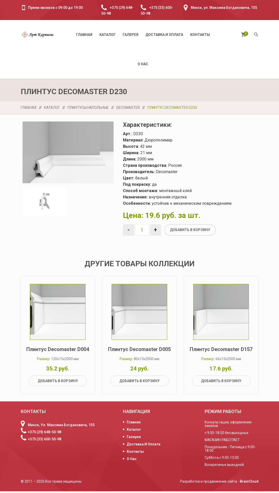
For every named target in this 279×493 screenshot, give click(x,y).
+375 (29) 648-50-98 (44, 434)
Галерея (130, 35)
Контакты (200, 35)
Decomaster (128, 108)
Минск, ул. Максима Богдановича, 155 (224, 8)
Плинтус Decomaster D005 (139, 351)
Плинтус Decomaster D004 (57, 351)
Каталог (107, 35)
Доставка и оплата (164, 35)
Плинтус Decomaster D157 (221, 351)
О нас (143, 64)
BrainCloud (249, 483)
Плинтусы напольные (88, 108)
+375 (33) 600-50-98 (44, 441)
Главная (84, 35)
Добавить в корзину (190, 230)
